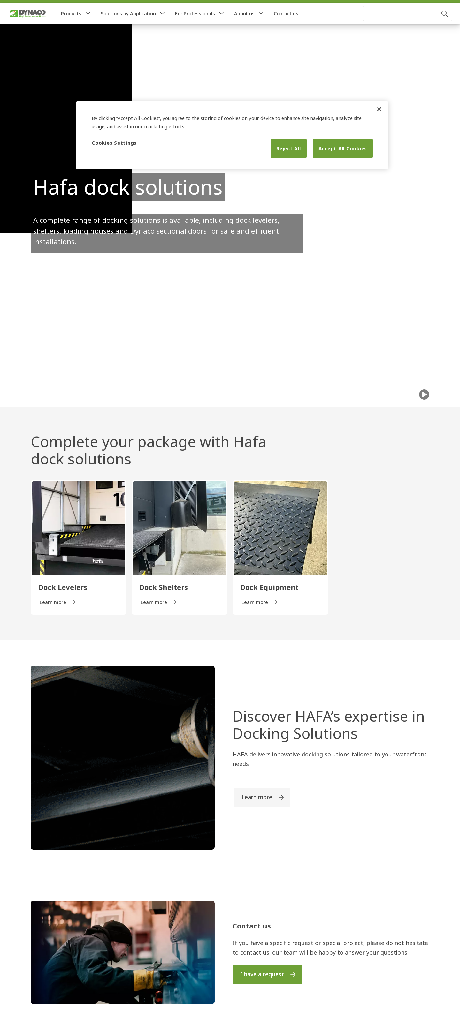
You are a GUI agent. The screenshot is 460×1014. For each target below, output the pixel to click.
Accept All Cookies (342, 148)
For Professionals (195, 26)
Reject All (288, 148)
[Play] (424, 407)
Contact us (286, 26)
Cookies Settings (114, 142)
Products (71, 26)
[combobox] (407, 26)
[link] (26, 7)
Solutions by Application (128, 26)
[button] (88, 26)
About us (244, 26)
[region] (232, 135)
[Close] (379, 109)
